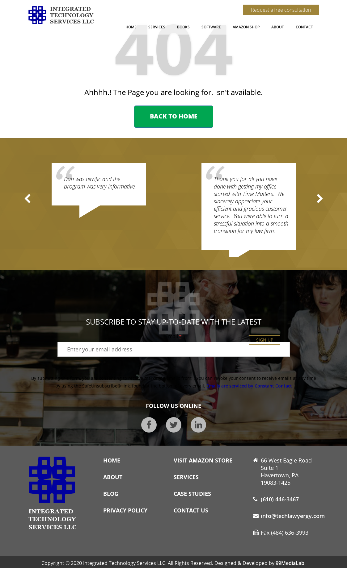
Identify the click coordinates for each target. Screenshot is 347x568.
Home (131, 27)
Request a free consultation (281, 9)
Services (156, 27)
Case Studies (192, 493)
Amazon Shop (246, 27)
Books (183, 27)
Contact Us (191, 510)
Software (211, 27)
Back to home (173, 116)
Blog (110, 493)
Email (173, 336)
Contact (304, 27)
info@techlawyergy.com (293, 516)
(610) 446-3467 (280, 499)
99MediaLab (290, 563)
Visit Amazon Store (203, 460)
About (277, 27)
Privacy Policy (125, 510)
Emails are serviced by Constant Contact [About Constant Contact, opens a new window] (249, 386)
